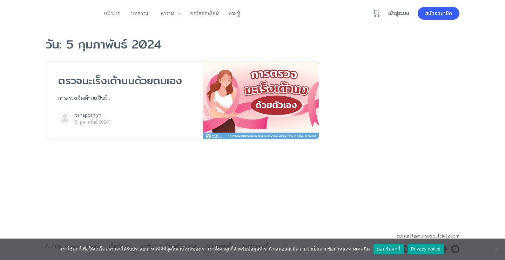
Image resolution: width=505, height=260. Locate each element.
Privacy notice (425, 249)
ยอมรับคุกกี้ (388, 249)
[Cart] (376, 13)
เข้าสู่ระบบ (398, 13)
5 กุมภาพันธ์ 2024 (91, 122)
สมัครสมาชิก (438, 13)
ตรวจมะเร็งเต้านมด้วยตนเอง (120, 80)
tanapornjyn (88, 114)
